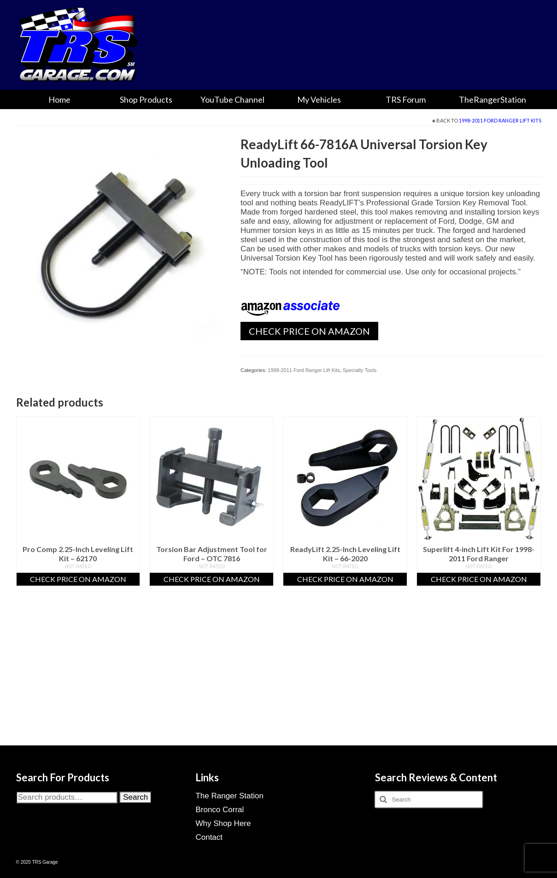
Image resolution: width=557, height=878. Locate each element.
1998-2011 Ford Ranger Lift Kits (500, 120)
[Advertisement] (278, 677)
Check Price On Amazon (309, 331)
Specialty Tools (359, 370)
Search (135, 797)
